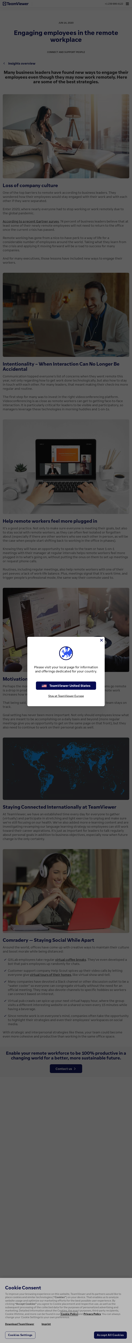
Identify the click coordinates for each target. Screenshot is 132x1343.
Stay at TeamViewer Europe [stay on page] (66, 696)
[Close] (101, 640)
